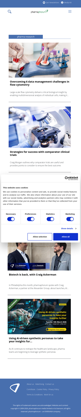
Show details (67, 228)
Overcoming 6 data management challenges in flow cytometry (39, 83)
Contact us (49, 384)
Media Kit (68, 2)
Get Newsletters (52, 2)
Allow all (66, 237)
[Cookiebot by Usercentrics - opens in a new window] (66, 178)
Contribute (31, 389)
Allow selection (40, 237)
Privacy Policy (53, 389)
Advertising (39, 384)
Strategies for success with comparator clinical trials (40, 153)
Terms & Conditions (35, 394)
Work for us (48, 394)
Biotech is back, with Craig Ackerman (32, 274)
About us (30, 384)
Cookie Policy (42, 389)
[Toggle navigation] (10, 11)
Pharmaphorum (15, 388)
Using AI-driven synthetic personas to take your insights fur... (36, 340)
